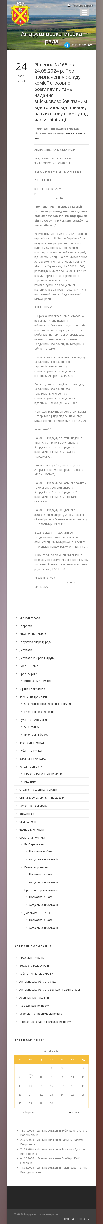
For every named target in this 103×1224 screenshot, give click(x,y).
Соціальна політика (32, 837)
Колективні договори (33, 805)
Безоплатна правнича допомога (40, 1013)
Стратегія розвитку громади (38, 789)
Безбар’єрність (34, 844)
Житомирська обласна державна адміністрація (50, 989)
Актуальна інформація (44, 859)
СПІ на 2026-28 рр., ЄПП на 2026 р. (41, 797)
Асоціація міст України (34, 997)
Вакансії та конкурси (33, 758)
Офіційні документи (32, 689)
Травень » (72, 1112)
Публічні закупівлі (31, 750)
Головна (68, 1218)
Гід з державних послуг (34, 1005)
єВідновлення (28, 821)
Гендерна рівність (36, 867)
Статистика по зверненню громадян (48, 704)
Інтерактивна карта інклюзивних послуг (45, 1021)
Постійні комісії (29, 666)
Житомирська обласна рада (37, 981)
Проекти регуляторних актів (43, 773)
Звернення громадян (33, 697)
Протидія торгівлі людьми (41, 890)
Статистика (32, 726)
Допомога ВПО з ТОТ (38, 913)
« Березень (30, 1112)
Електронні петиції (31, 742)
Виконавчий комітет (32, 634)
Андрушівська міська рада (51, 37)
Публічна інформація (33, 720)
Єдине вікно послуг (31, 829)
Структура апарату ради (35, 642)
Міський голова (29, 618)
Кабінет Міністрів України (36, 973)
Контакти (83, 1218)
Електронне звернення (39, 712)
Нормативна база (41, 851)
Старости (25, 626)
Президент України (31, 957)
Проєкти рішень (29, 674)
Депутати (25, 650)
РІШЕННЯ (30, 781)
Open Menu (84, 12)
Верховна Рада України (34, 965)
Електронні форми (36, 734)
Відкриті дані (27, 813)
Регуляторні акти (30, 766)
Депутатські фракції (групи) (37, 658)
